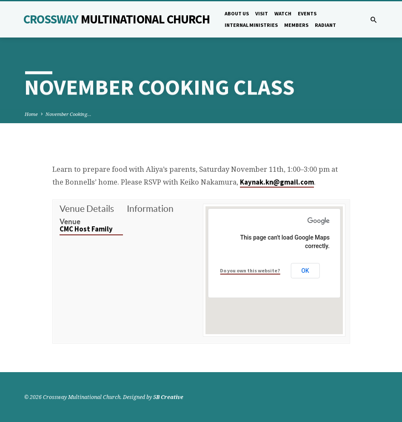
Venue (70, 221)
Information (150, 209)
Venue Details (87, 209)
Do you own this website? (250, 270)
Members (296, 25)
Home (31, 114)
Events (307, 13)
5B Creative (168, 397)
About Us (237, 13)
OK (305, 270)
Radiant (325, 25)
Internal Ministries (251, 25)
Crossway (116, 19)
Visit (261, 13)
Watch (282, 13)
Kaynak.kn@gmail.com (277, 182)
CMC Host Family (86, 229)
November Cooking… (68, 114)
